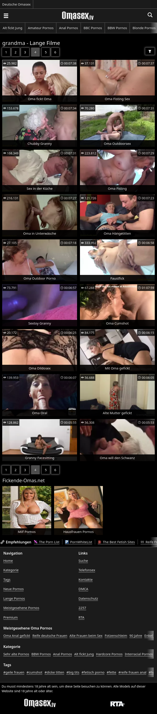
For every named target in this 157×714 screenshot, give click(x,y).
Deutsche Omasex (16, 4)
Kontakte (86, 579)
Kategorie (10, 570)
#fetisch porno (93, 672)
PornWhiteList (78, 542)
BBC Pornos (93, 28)
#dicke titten (54, 672)
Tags (6, 579)
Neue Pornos (13, 589)
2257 (82, 607)
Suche (83, 560)
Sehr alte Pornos (16, 654)
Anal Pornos (68, 28)
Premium (10, 617)
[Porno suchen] (5, 15)
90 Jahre (135, 635)
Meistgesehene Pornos (21, 607)
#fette (111, 672)
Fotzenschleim (116, 635)
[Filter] (150, 51)
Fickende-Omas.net (23, 480)
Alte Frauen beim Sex (85, 635)
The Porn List (46, 542)
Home (8, 560)
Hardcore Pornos (109, 654)
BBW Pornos (117, 28)
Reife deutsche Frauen (49, 635)
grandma (13, 42)
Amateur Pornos (40, 28)
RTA (81, 617)
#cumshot (34, 672)
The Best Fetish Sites (116, 542)
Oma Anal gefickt (16, 635)
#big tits (72, 672)
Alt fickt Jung (12, 28)
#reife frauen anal (132, 672)
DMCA (83, 589)
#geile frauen (13, 672)
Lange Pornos (14, 598)
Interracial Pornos (139, 654)
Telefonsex (87, 570)
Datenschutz (88, 598)
